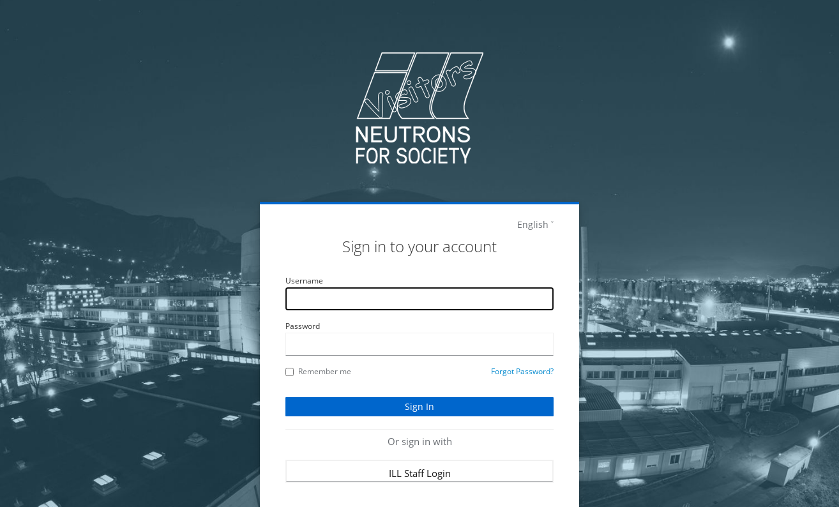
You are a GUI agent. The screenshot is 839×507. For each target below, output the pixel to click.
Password (302, 326)
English (532, 224)
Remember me (318, 371)
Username (304, 280)
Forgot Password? (522, 371)
